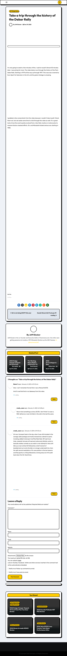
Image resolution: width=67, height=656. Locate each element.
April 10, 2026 (13, 368)
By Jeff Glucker (15, 24)
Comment (11, 508)
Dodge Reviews (15, 604)
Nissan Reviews (15, 625)
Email (9, 539)
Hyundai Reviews (42, 606)
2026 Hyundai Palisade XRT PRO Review (46, 610)
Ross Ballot (13, 366)
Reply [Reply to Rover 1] (54, 399)
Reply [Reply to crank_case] (54, 422)
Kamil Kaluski (33, 366)
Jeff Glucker (34, 335)
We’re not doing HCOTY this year (20, 313)
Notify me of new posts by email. (18, 572)
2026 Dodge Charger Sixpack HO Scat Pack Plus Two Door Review (14, 364)
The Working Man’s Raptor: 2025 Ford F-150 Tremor (33, 363)
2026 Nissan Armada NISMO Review (19, 629)
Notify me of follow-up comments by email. (22, 568)
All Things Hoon (14, 11)
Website (10, 547)
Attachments (12, 555)
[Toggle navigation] (6, 2)
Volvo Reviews (41, 623)
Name (9, 531)
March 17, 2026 (33, 368)
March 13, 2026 (50, 368)
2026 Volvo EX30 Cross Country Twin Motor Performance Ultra (44, 628)
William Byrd (51, 366)
